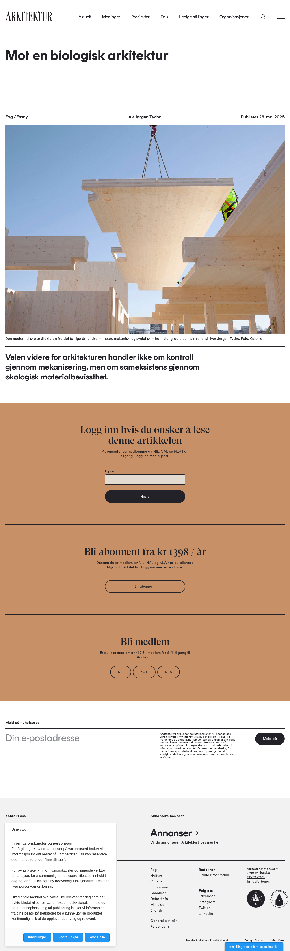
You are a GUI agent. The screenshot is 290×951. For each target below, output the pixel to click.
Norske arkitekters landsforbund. (258, 877)
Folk (165, 17)
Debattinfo (159, 899)
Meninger (111, 17)
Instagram (207, 902)
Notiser (156, 875)
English (156, 910)
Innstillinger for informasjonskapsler (254, 947)
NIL (120, 673)
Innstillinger (37, 937)
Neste (145, 498)
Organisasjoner (234, 17)
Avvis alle (97, 937)
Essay (22, 118)
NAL (144, 673)
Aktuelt (84, 17)
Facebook (207, 896)
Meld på (270, 739)
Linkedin (206, 913)
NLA (168, 673)
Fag (9, 118)
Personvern (159, 926)
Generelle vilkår (163, 921)
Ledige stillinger (193, 17)
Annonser (174, 833)
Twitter (204, 908)
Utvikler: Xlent (276, 940)
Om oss (156, 881)
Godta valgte (68, 937)
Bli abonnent (145, 588)
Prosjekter (140, 17)
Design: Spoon (254, 940)
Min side (157, 904)
